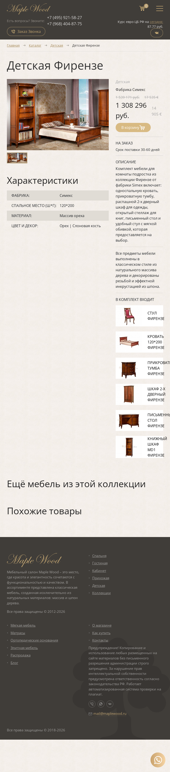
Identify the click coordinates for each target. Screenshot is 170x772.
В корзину (133, 127)
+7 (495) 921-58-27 (64, 17)
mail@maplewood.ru (109, 713)
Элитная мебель (24, 647)
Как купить (101, 633)
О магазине (101, 625)
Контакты (100, 640)
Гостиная (100, 563)
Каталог (35, 45)
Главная (13, 45)
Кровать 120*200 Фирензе (156, 342)
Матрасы (18, 633)
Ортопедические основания (34, 640)
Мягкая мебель (23, 625)
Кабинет (99, 570)
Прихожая (100, 578)
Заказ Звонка (26, 31)
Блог (14, 662)
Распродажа (21, 655)
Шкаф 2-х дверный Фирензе (156, 394)
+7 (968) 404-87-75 (64, 23)
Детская (56, 45)
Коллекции (101, 593)
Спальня (99, 555)
